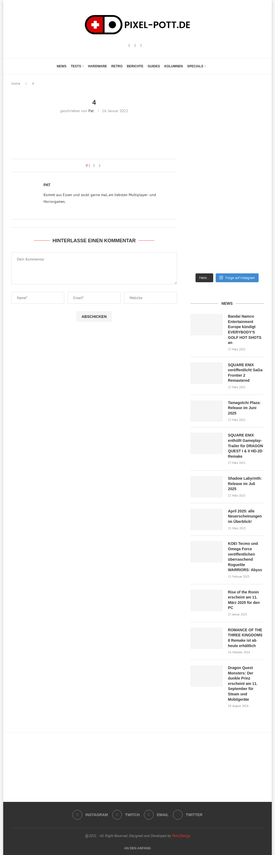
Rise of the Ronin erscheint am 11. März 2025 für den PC (244, 600)
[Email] (141, 45)
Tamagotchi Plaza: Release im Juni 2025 (244, 408)
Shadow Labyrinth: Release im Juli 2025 (245, 483)
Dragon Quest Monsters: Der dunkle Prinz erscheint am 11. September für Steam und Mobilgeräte (243, 684)
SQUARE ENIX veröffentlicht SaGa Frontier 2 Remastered (245, 373)
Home (15, 83)
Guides (154, 66)
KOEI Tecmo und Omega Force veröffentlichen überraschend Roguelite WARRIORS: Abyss (245, 556)
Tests (76, 66)
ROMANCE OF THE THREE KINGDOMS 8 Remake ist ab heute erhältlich (245, 638)
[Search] (215, 66)
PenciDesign (181, 835)
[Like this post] (89, 165)
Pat (91, 110)
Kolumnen (173, 66)
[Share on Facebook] (94, 165)
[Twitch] (135, 45)
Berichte (135, 66)
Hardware (97, 66)
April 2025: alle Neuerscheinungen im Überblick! (245, 516)
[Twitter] (187, 815)
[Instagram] (129, 45)
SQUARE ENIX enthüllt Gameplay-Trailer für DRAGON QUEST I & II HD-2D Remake (245, 445)
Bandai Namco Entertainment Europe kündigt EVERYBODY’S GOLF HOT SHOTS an (244, 329)
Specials (195, 66)
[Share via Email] (99, 165)
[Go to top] (137, 848)
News (61, 66)
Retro (116, 66)
